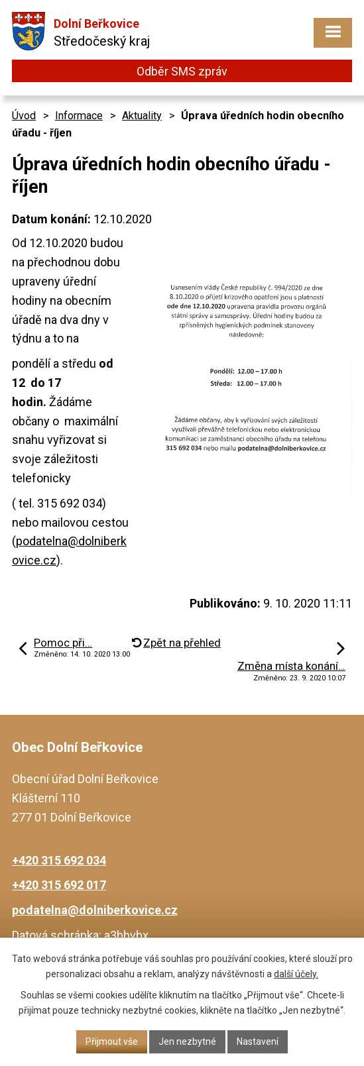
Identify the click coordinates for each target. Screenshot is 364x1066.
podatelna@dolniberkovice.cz (95, 910)
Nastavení (257, 1041)
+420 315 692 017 (59, 885)
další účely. (296, 974)
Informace (79, 115)
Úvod (24, 115)
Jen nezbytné (187, 1041)
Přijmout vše (112, 1041)
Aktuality (142, 115)
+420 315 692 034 (59, 860)
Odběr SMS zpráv (182, 71)
